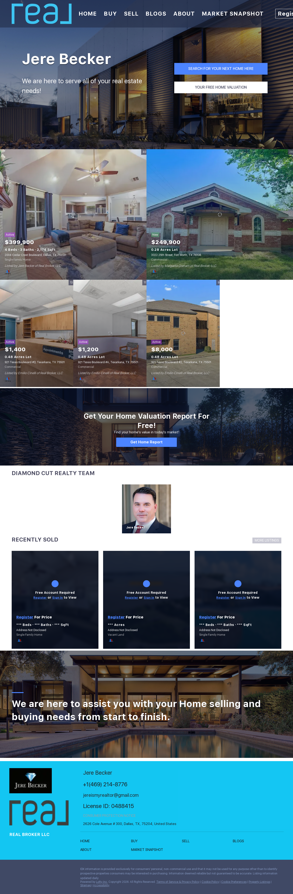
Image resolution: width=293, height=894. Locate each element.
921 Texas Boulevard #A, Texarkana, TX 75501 (108, 362)
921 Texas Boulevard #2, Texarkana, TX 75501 (181, 362)
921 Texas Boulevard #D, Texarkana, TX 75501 (35, 362)
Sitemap (85, 885)
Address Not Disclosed (31, 630)
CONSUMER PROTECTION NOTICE (109, 816)
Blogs (156, 13)
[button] (86, 842)
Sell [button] (131, 13)
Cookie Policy (210, 882)
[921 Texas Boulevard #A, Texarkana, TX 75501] (109, 333)
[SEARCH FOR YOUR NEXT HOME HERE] (221, 69)
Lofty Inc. (102, 882)
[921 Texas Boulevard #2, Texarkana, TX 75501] (183, 333)
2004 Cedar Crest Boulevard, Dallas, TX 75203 (35, 255)
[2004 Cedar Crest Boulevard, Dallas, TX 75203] (73, 214)
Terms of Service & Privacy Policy (177, 882)
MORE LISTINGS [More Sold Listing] (267, 540)
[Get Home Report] (146, 442)
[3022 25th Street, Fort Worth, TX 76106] (219, 214)
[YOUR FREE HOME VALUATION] (221, 87)
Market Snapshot (233, 13)
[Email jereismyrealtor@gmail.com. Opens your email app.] (124, 795)
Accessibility (101, 885)
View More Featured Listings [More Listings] (256, 333)
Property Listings (259, 882)
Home (88, 13)
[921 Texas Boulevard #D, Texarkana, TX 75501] (36, 333)
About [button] (184, 13)
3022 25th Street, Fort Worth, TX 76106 (176, 255)
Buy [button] (110, 13)
